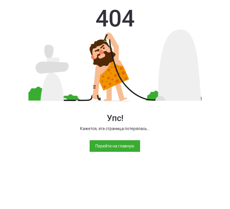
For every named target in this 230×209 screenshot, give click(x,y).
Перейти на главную (114, 146)
